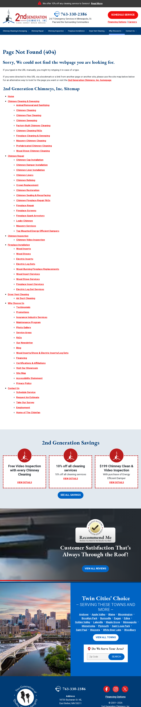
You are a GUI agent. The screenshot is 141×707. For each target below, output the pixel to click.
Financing (21, 324)
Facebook (106, 645)
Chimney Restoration (27, 178)
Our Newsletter (24, 311)
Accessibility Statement (29, 342)
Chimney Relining (25, 169)
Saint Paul (81, 587)
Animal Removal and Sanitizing (32, 103)
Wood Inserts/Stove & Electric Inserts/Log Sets (42, 320)
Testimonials (23, 280)
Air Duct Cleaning (25, 272)
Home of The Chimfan (28, 372)
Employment (23, 367)
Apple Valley (98, 571)
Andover (84, 571)
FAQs (19, 306)
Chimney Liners (24, 164)
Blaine (111, 571)
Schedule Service (26, 354)
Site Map (21, 337)
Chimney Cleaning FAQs (29, 125)
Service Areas (24, 302)
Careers (132, 22)
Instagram (115, 645)
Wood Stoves (23, 233)
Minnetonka (88, 583)
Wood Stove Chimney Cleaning (33, 143)
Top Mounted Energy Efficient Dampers (37, 213)
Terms (130, 677)
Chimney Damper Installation (32, 155)
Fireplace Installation (19, 225)
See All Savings (70, 453)
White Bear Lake (112, 587)
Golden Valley (82, 579)
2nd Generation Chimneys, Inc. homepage (91, 80)
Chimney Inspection (19, 218)
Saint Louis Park (121, 583)
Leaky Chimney (24, 204)
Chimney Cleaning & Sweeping (24, 100)
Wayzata (95, 587)
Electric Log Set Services (30, 264)
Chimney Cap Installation (29, 151)
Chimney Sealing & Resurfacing (33, 182)
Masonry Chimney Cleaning (31, 134)
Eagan (117, 575)
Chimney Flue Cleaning (28, 112)
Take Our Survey (25, 363)
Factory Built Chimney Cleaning (33, 121)
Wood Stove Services (28, 255)
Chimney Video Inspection (30, 221)
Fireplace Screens (26, 195)
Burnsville (105, 575)
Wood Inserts (23, 229)
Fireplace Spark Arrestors (30, 200)
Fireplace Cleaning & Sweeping (33, 130)
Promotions (22, 284)
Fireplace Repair (25, 191)
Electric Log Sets (25, 242)
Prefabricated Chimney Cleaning (34, 139)
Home (11, 95)
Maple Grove (113, 579)
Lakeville (98, 579)
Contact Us (14, 351)
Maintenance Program (28, 293)
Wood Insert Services (28, 251)
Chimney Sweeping (26, 116)
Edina (127, 575)
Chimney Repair (16, 148)
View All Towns (106, 594)
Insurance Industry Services (31, 289)
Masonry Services (26, 209)
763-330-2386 (74, 14)
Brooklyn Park (89, 575)
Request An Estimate (27, 358)
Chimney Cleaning (26, 108)
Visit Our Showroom (27, 333)
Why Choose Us (16, 276)
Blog (18, 315)
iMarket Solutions (56, 700)
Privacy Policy (24, 346)
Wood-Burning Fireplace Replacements (37, 246)
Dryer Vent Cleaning (19, 269)
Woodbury (130, 587)
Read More (97, 3)
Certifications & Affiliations (31, 328)
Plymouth (103, 583)
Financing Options (117, 22)
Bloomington (125, 571)
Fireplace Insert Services (30, 260)
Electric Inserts (24, 237)
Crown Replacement (27, 173)
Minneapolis (130, 579)
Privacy (126, 677)
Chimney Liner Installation (30, 160)
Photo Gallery (23, 297)
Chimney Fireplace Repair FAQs (33, 187)
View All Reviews (95, 526)
